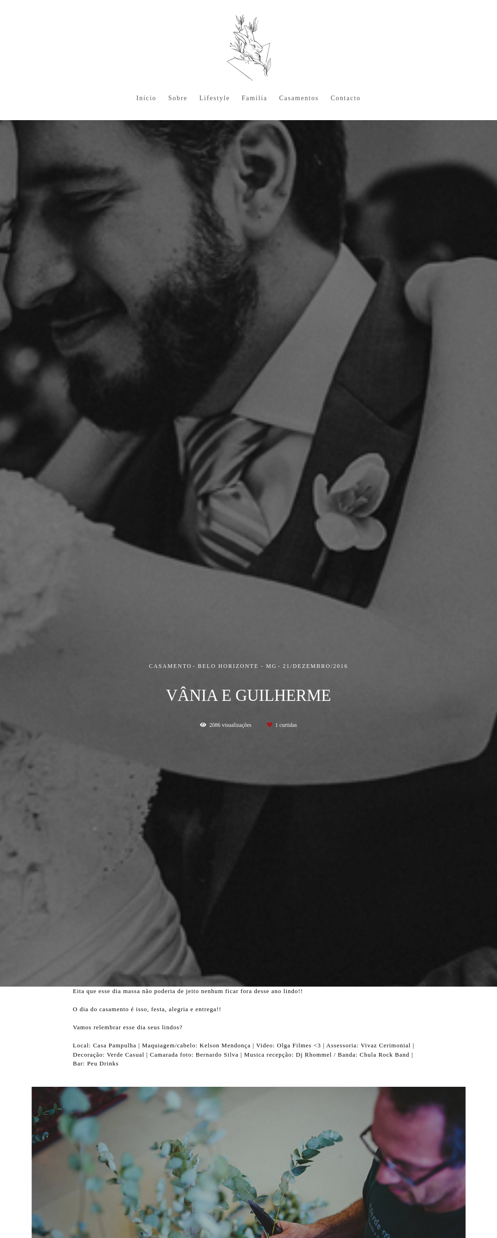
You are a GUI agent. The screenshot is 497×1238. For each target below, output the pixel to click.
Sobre (177, 98)
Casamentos (299, 98)
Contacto (345, 98)
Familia (254, 98)
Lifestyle (214, 98)
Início (146, 98)
